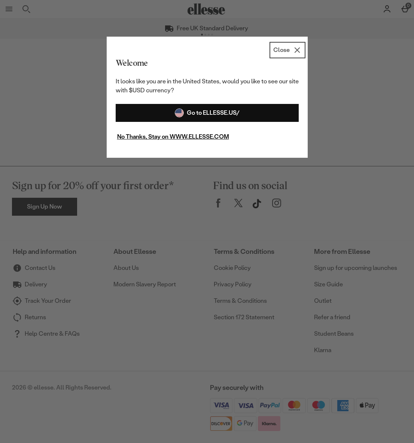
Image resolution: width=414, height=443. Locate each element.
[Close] (287, 50)
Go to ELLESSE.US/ (207, 112)
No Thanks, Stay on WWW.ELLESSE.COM (173, 136)
